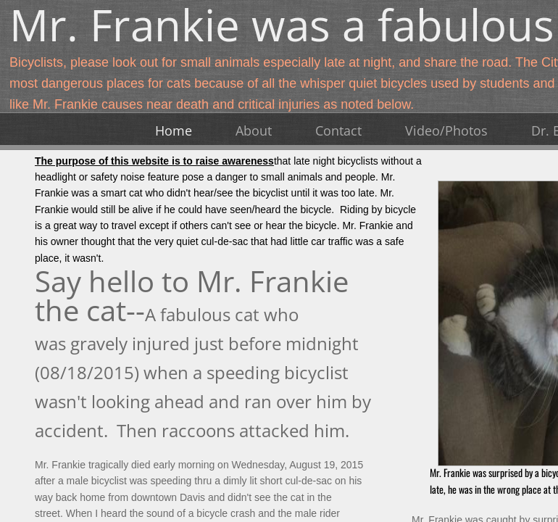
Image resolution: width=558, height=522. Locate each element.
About (254, 130)
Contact (338, 130)
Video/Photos (446, 130)
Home (173, 130)
